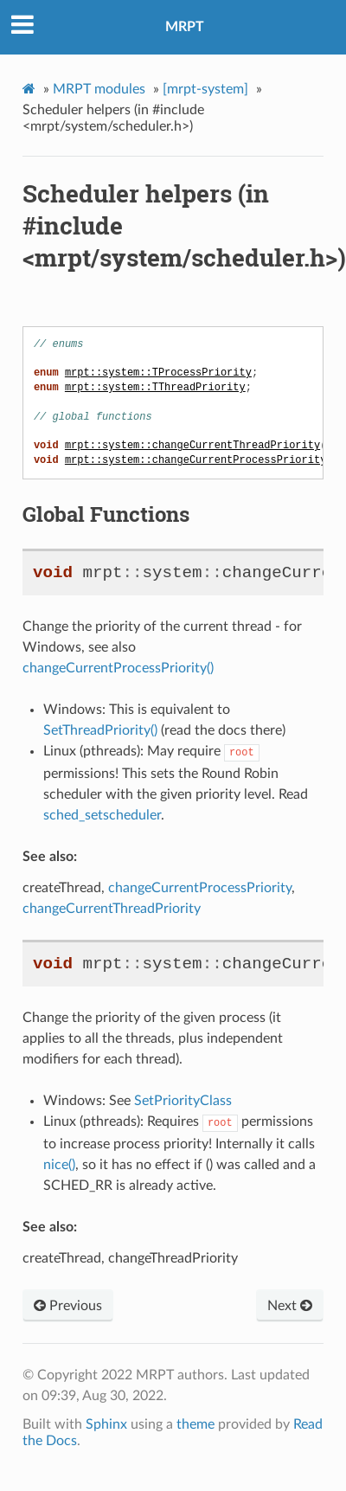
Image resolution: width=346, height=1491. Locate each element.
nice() (59, 1163)
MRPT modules (99, 89)
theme (195, 1423)
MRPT (184, 27)
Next (289, 1304)
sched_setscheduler (102, 814)
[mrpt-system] (205, 89)
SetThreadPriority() (100, 730)
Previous (68, 1304)
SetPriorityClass (183, 1100)
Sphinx (106, 1423)
